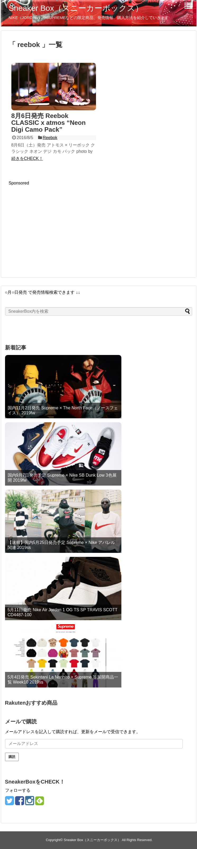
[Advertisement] (53, 222)
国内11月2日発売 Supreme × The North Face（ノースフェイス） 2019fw (63, 410)
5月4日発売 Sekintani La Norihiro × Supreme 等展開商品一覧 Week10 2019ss (63, 679)
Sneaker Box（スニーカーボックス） (76, 8)
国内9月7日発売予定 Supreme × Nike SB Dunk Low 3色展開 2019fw (62, 477)
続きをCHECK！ (27, 158)
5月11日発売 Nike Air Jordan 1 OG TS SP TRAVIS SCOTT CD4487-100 (63, 612)
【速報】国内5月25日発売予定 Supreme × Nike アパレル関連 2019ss (61, 545)
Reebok (50, 137)
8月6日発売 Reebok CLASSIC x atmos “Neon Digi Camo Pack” (48, 122)
